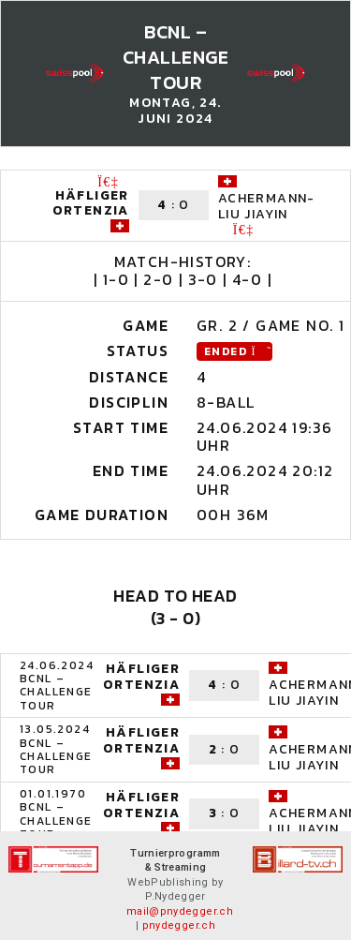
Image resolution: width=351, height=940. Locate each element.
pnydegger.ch (178, 925)
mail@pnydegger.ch (179, 911)
